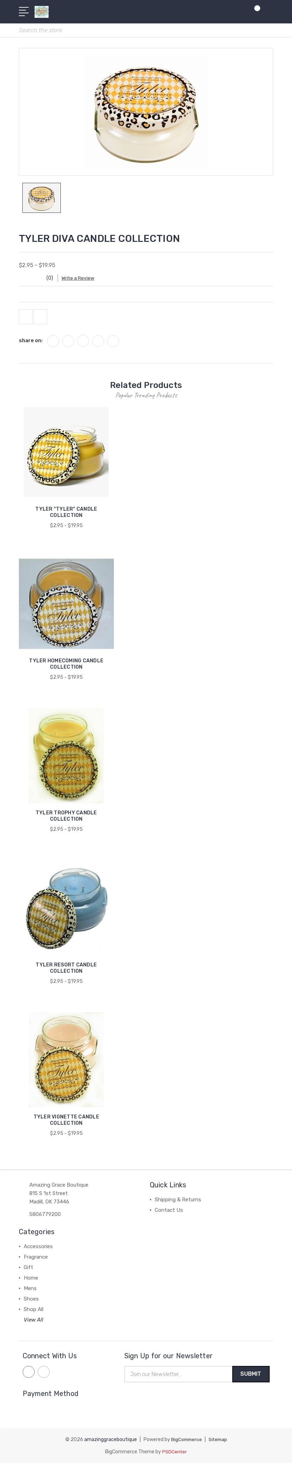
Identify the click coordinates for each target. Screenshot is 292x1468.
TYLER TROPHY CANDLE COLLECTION (66, 821)
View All (33, 1324)
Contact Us (169, 1214)
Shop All (33, 1314)
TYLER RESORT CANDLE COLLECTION (66, 972)
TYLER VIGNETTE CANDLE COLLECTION (66, 1124)
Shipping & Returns (178, 1204)
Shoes (31, 1303)
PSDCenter (174, 1457)
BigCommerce (186, 1445)
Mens (30, 1293)
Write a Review (81, 280)
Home (31, 1282)
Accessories (38, 1251)
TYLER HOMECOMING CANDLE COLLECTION (66, 669)
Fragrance (36, 1261)
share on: (31, 345)
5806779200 (45, 1219)
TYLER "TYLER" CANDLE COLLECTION (66, 517)
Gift (28, 1272)
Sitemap (218, 1445)
